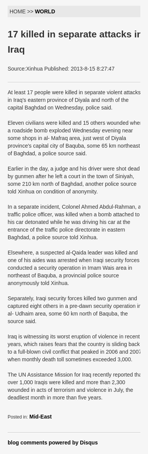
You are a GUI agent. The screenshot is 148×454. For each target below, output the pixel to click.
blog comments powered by (53, 443)
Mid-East (40, 417)
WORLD (45, 11)
